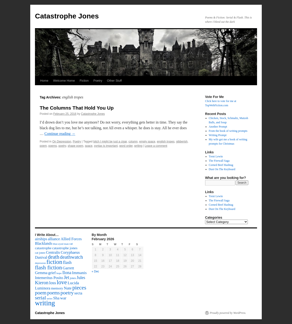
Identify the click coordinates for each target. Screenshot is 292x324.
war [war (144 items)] (63, 298)
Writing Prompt (218, 135)
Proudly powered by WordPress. (228, 313)
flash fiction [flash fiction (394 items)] (48, 267)
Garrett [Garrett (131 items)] (68, 268)
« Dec (95, 271)
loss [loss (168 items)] (52, 282)
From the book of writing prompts (228, 131)
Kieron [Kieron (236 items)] (41, 282)
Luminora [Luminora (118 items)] (42, 288)
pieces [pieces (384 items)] (79, 287)
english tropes (166, 141)
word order (126, 145)
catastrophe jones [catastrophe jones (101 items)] (64, 248)
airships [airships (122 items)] (41, 239)
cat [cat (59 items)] (71, 243)
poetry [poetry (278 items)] (66, 293)
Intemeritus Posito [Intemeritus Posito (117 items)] (49, 277)
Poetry (97, 80)
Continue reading (59, 134)
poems (52, 145)
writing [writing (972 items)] (45, 303)
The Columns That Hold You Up (77, 108)
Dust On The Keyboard (222, 169)
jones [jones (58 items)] (73, 278)
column (133, 141)
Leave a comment (156, 145)
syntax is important (106, 145)
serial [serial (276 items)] (40, 298)
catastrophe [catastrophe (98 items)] (43, 248)
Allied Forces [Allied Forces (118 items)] (71, 239)
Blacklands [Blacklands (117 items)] (43, 243)
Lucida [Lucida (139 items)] (73, 282)
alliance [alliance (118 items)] (54, 239)
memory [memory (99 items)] (57, 288)
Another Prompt (218, 126)
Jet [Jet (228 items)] (66, 277)
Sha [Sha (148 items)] (56, 298)
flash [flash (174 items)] (67, 262)
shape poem (75, 145)
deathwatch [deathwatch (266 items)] (71, 257)
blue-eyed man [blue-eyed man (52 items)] (61, 243)
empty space (147, 141)
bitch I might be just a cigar (110, 141)
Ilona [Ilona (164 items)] (66, 272)
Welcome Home (64, 80)
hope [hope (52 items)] (59, 273)
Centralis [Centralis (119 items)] (53, 252)
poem (43, 145)
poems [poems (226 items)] (53, 292)
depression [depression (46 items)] (40, 263)
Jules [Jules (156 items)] (81, 277)
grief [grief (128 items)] (52, 273)
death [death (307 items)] (53, 257)
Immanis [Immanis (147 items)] (79, 272)
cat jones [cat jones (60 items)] (40, 252)
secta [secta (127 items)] (78, 293)
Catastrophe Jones (67, 16)
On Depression (61, 141)
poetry (62, 145)
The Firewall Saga (219, 160)
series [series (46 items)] (49, 298)
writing (138, 145)
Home (44, 80)
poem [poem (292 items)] (41, 293)
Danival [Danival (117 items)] (41, 257)
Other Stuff (114, 80)
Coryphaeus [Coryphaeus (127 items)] (70, 252)
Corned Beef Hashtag (221, 165)
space (88, 145)
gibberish (182, 141)
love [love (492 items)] (62, 282)
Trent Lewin (216, 156)
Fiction (84, 80)
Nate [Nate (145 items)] (68, 288)
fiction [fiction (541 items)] (54, 261)
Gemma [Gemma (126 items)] (41, 273)
